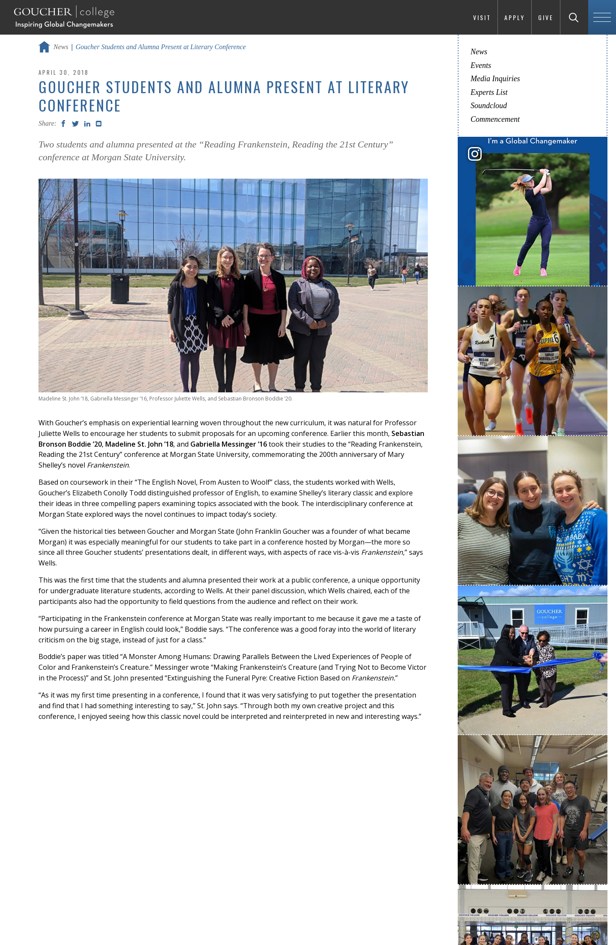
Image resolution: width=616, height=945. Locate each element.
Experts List (489, 92)
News (60, 46)
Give (546, 17)
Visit (482, 17)
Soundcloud (489, 105)
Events (481, 65)
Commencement (495, 119)
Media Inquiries (495, 78)
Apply (514, 17)
